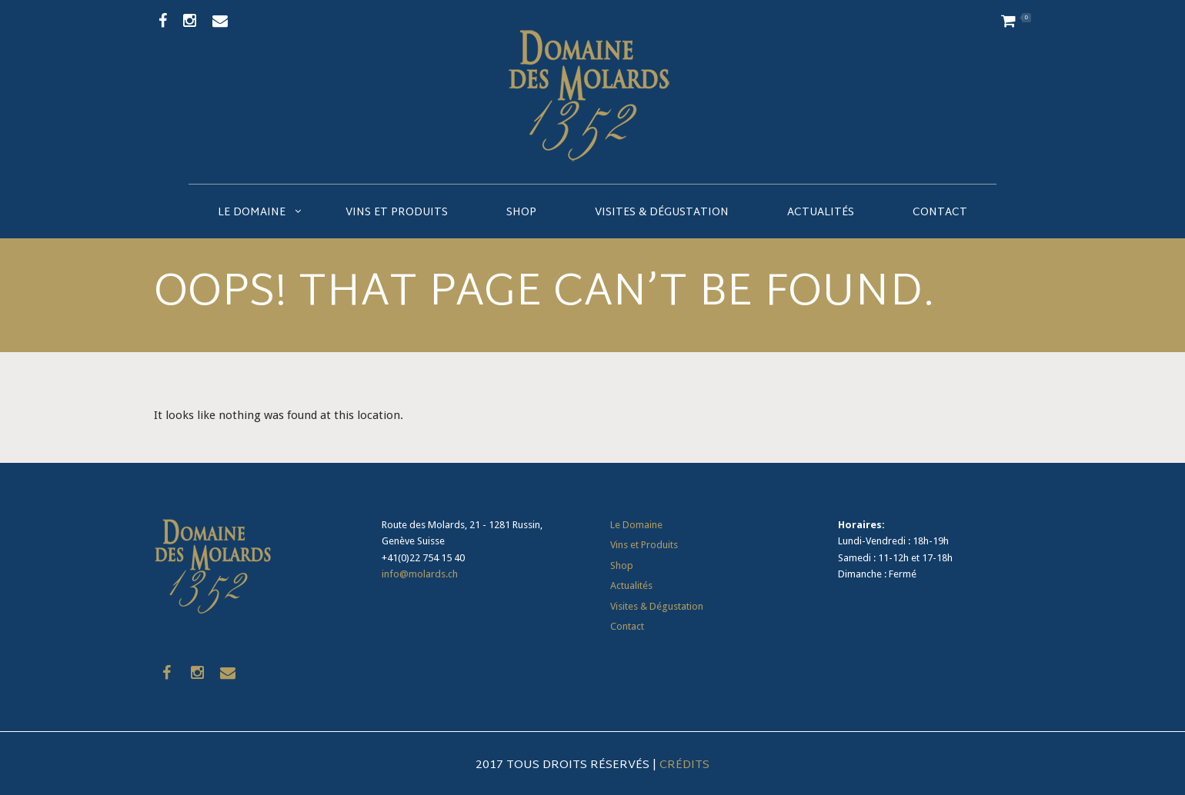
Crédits (684, 765)
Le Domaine (251, 212)
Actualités (820, 212)
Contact (940, 212)
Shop (521, 212)
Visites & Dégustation (662, 212)
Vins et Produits (396, 212)
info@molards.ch (420, 574)
